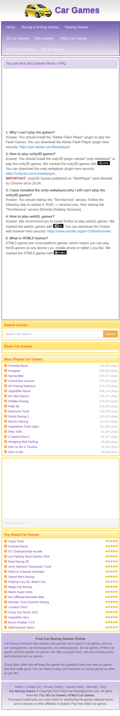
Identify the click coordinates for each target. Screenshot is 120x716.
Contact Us (33, 687)
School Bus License (21, 381)
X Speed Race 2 (19, 436)
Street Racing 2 (18, 416)
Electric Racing (18, 421)
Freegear (14, 370)
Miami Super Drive (20, 592)
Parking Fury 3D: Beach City (27, 582)
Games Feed (74, 687)
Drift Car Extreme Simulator (26, 571)
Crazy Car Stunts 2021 (23, 612)
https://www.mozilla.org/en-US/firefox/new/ (79, 231)
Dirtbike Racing (18, 401)
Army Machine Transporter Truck (29, 566)
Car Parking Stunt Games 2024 (29, 556)
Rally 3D (14, 406)
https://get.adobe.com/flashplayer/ (44, 147)
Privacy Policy (53, 687)
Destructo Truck (18, 411)
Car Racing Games (16, 643)
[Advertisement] (59, 98)
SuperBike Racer (19, 391)
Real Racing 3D (18, 561)
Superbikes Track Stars (23, 426)
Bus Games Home (41, 63)
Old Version (53, 49)
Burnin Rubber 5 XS (21, 622)
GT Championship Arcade (25, 551)
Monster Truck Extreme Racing (28, 602)
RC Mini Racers (18, 396)
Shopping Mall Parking (23, 441)
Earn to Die (15, 452)
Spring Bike (16, 376)
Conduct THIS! (18, 607)
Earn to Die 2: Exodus (22, 447)
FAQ (103, 687)
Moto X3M (15, 431)
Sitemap (91, 687)
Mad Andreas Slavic (21, 627)
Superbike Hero (18, 617)
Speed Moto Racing (21, 576)
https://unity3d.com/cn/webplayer (30, 173)
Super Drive (16, 541)
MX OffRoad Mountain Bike (26, 597)
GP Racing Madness (21, 386)
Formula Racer (18, 365)
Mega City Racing (20, 587)
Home (19, 687)
